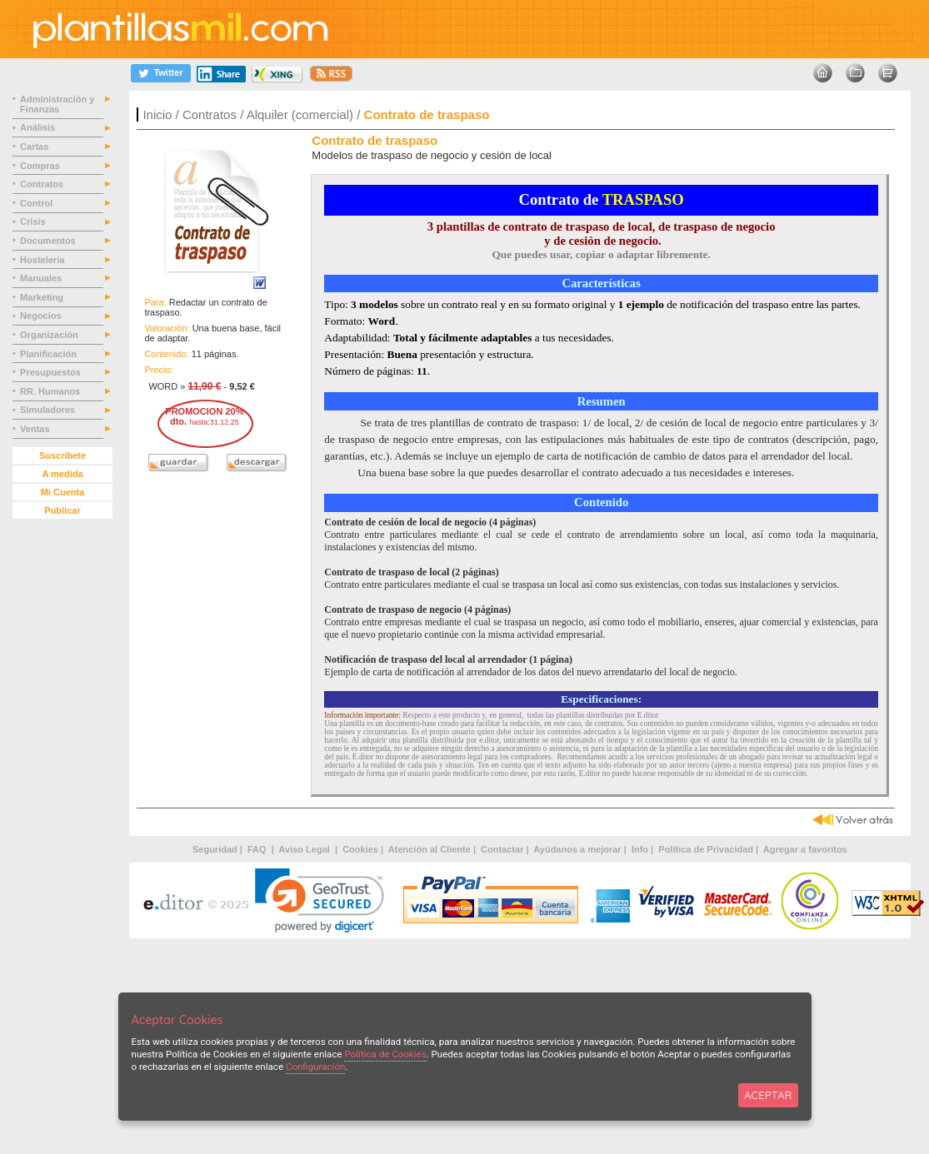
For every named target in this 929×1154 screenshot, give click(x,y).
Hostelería (43, 260)
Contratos (209, 114)
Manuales (43, 278)
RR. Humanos (51, 391)
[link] (319, 900)
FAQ (258, 849)
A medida (62, 474)
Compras (41, 166)
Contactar (502, 849)
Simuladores (48, 410)
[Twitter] (161, 73)
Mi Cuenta (63, 492)
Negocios (42, 316)
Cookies (360, 849)
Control (37, 203)
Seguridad (214, 849)
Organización (50, 335)
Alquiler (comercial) (300, 114)
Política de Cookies (385, 1054)
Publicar (62, 510)
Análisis (38, 127)
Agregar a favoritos (805, 849)
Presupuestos (51, 372)
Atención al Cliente (429, 849)
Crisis (34, 221)
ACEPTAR (768, 1095)
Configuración (316, 1066)
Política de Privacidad (705, 849)
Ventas (36, 429)
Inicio (157, 114)
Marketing (43, 297)
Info (640, 849)
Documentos (49, 241)
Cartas (35, 147)
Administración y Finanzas (57, 104)
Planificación (49, 354)
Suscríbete (62, 455)
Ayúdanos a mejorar (577, 849)
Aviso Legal (305, 849)
